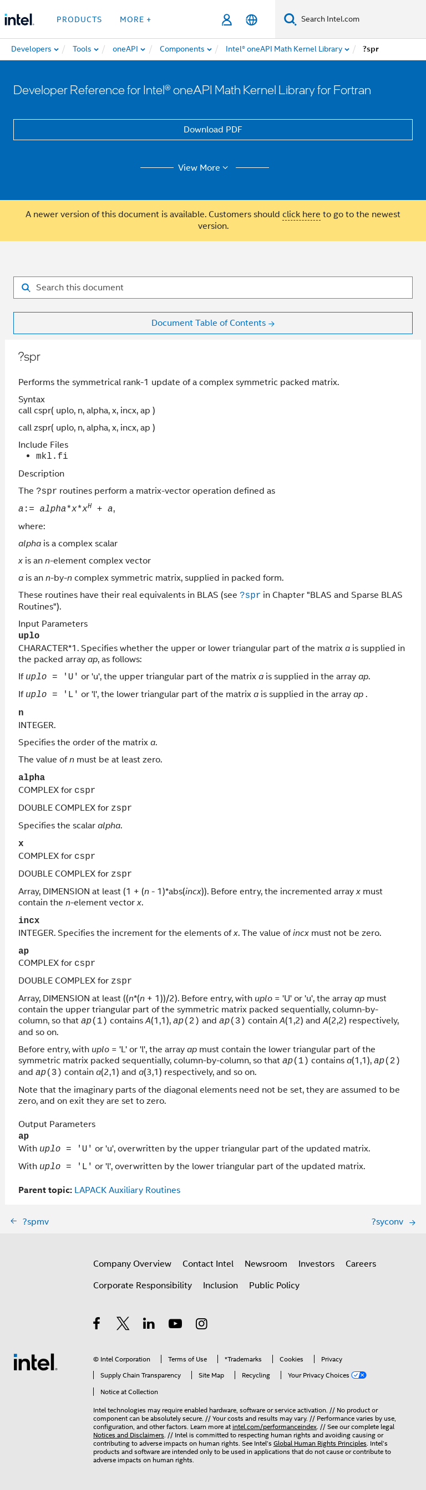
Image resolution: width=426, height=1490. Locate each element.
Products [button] (79, 19)
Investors (316, 1263)
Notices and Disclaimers (128, 1435)
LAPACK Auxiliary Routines (127, 1190)
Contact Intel (208, 1263)
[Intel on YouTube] (176, 1325)
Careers (361, 1263)
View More (205, 167)
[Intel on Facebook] (97, 1325)
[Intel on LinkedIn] (149, 1325)
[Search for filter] (213, 288)
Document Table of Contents (208, 323)
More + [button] (135, 19)
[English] (251, 20)
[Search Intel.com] (361, 19)
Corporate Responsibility (142, 1285)
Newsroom (266, 1263)
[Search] (290, 19)
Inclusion (220, 1285)
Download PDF (213, 129)
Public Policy (274, 1285)
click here (301, 214)
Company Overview (132, 1263)
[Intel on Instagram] (202, 1325)
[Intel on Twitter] (123, 1325)
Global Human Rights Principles (320, 1443)
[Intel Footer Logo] (35, 1361)
